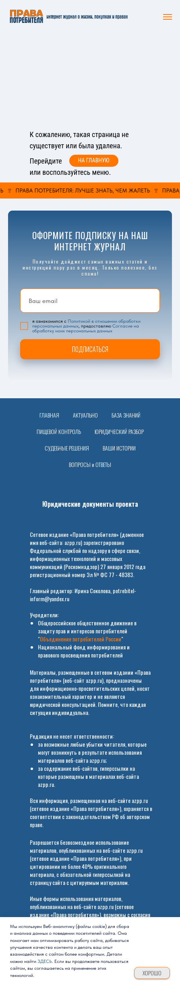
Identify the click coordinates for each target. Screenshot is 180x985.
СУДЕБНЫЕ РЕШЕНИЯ (67, 448)
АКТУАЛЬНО (85, 415)
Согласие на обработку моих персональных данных (85, 328)
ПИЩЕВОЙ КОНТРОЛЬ (59, 431)
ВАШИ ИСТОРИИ (119, 448)
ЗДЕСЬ (44, 961)
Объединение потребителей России (80, 639)
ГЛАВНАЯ (49, 415)
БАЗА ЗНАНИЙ (126, 415)
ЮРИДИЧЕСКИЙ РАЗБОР (119, 431)
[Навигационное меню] (167, 17)
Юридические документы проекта (90, 504)
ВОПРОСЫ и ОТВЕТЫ (90, 464)
